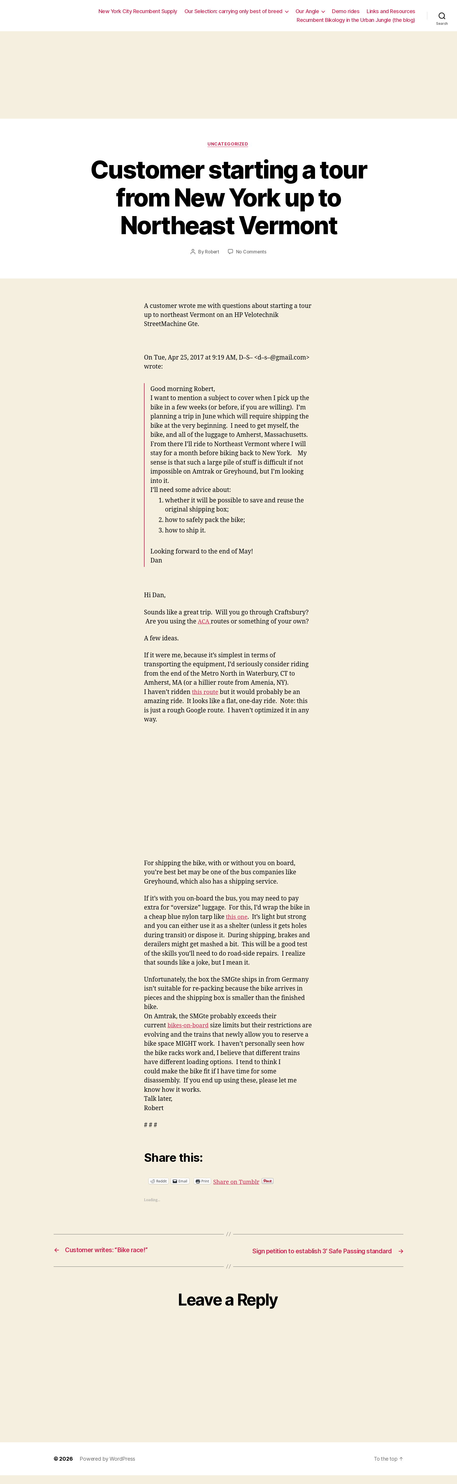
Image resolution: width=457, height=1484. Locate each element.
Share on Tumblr (256, 1181)
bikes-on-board (190, 1026)
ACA (205, 622)
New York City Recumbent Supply (138, 11)
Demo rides (345, 11)
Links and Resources (391, 11)
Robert (211, 252)
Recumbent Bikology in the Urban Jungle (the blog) (356, 20)
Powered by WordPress (107, 1467)
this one (237, 917)
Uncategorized (228, 144)
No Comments (251, 252)
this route (206, 693)
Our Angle (307, 11)
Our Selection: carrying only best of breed (233, 11)
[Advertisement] (228, 75)
